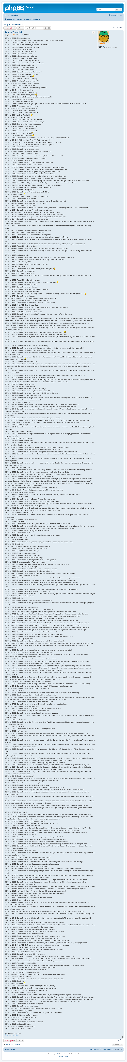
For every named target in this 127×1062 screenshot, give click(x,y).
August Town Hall (13, 24)
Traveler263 (101, 43)
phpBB (57, 1054)
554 (103, 46)
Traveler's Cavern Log (11, 1035)
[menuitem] (16, 15)
